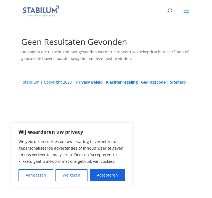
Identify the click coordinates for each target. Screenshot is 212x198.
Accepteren (107, 175)
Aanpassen (36, 175)
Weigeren (71, 175)
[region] (71, 155)
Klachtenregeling (122, 82)
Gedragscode (153, 82)
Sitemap (178, 82)
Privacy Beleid (89, 82)
